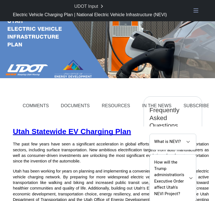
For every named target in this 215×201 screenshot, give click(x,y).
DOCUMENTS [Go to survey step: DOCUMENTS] (75, 105)
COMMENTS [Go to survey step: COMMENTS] (36, 105)
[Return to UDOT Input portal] (89, 6)
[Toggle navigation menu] (196, 10)
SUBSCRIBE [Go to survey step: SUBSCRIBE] (196, 105)
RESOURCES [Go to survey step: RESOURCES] (116, 105)
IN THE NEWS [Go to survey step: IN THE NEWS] (157, 105)
